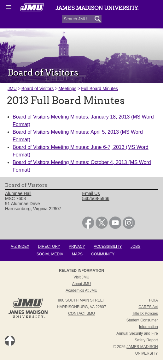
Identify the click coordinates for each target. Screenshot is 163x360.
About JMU (81, 284)
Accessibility (108, 246)
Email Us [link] (91, 193)
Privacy (77, 246)
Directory (49, 246)
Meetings (67, 88)
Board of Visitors (37, 88)
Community (102, 254)
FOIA (153, 300)
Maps (77, 254)
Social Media (50, 254)
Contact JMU (81, 313)
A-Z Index (20, 246)
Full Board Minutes (99, 88)
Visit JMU (81, 277)
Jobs (135, 246)
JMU (12, 88)
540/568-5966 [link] (95, 198)
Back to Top (10, 341)
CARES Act (148, 307)
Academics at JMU (81, 290)
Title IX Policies (145, 313)
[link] (88, 227)
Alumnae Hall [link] (18, 193)
